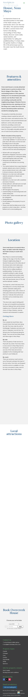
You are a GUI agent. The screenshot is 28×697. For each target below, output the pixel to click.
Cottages (5, 653)
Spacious (5, 663)
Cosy (4, 655)
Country (5, 657)
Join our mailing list (10, 687)
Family (4, 661)
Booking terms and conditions (11, 672)
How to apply (6, 670)
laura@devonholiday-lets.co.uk (12, 644)
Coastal (5, 651)
